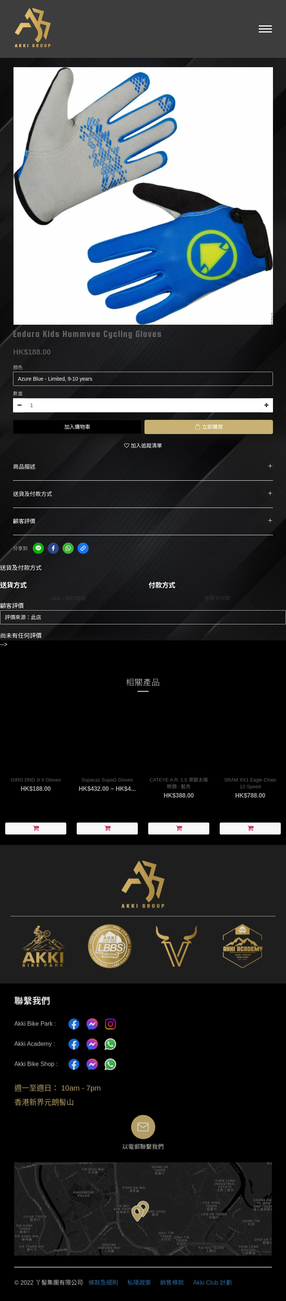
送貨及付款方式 (143, 494)
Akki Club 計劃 (212, 1286)
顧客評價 (143, 521)
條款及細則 (103, 1286)
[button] (265, 28)
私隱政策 (139, 1286)
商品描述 (143, 466)
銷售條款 (172, 1286)
